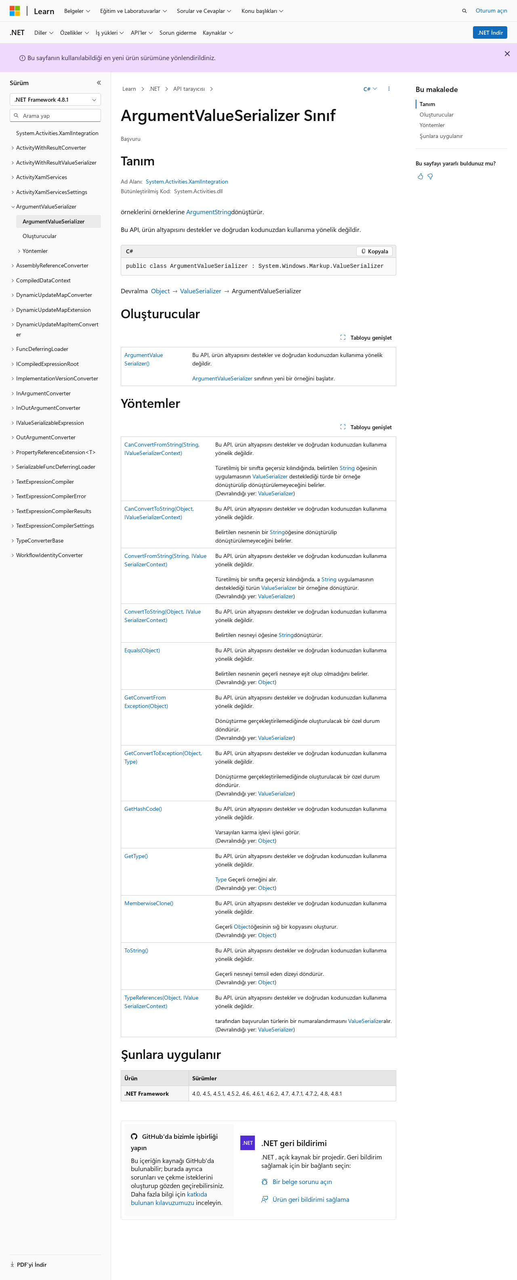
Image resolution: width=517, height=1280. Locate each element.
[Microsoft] (15, 11)
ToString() (136, 950)
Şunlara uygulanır (441, 136)
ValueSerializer (200, 290)
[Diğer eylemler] (389, 89)
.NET (154, 88)
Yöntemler (432, 125)
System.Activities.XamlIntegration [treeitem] (57, 133)
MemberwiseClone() (148, 903)
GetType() (136, 856)
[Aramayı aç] (464, 11)
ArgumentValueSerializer (222, 378)
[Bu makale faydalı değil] (430, 176)
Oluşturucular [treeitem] (40, 236)
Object (160, 290)
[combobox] (55, 99)
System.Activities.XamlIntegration (187, 181)
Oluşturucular (437, 114)
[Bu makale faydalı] (420, 176)
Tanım (427, 104)
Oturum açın (491, 10)
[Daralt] (98, 82)
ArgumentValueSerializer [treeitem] (53, 221)
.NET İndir (490, 32)
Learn (129, 88)
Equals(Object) (142, 650)
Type (221, 879)
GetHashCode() (143, 808)
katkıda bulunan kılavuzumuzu (169, 1198)
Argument (200, 211)
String (222, 211)
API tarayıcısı (189, 88)
